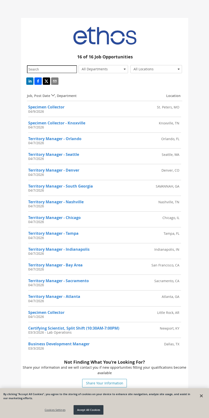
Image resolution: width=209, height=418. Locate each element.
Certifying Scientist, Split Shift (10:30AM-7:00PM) (73, 328)
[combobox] (103, 69)
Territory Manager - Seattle (53, 154)
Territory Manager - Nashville (56, 201)
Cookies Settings (55, 410)
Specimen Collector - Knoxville (56, 123)
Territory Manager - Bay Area (55, 265)
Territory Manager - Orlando (54, 138)
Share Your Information (104, 383)
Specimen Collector (46, 107)
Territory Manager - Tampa (53, 233)
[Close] (201, 396)
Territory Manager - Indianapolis (59, 249)
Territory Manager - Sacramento (58, 280)
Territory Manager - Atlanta (54, 296)
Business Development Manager (59, 344)
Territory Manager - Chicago (54, 217)
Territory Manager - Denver (53, 170)
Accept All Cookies (88, 410)
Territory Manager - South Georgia (60, 186)
